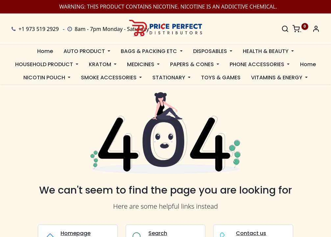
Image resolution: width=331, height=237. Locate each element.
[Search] (285, 29)
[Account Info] (315, 29)
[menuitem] (45, 51)
